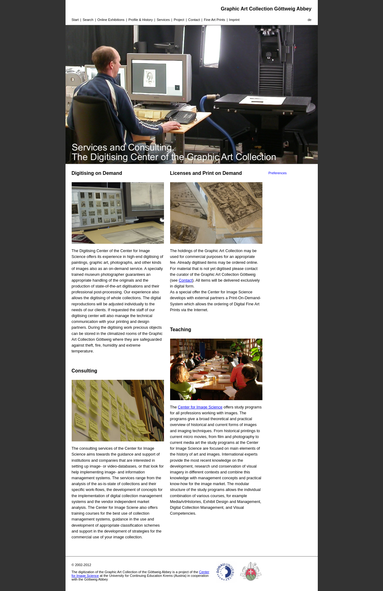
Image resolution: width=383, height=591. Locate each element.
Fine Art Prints (214, 20)
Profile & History (141, 20)
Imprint (234, 20)
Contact (194, 20)
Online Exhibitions (111, 20)
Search (88, 20)
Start (75, 20)
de (309, 20)
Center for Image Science (200, 407)
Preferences (278, 173)
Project (179, 20)
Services (163, 20)
